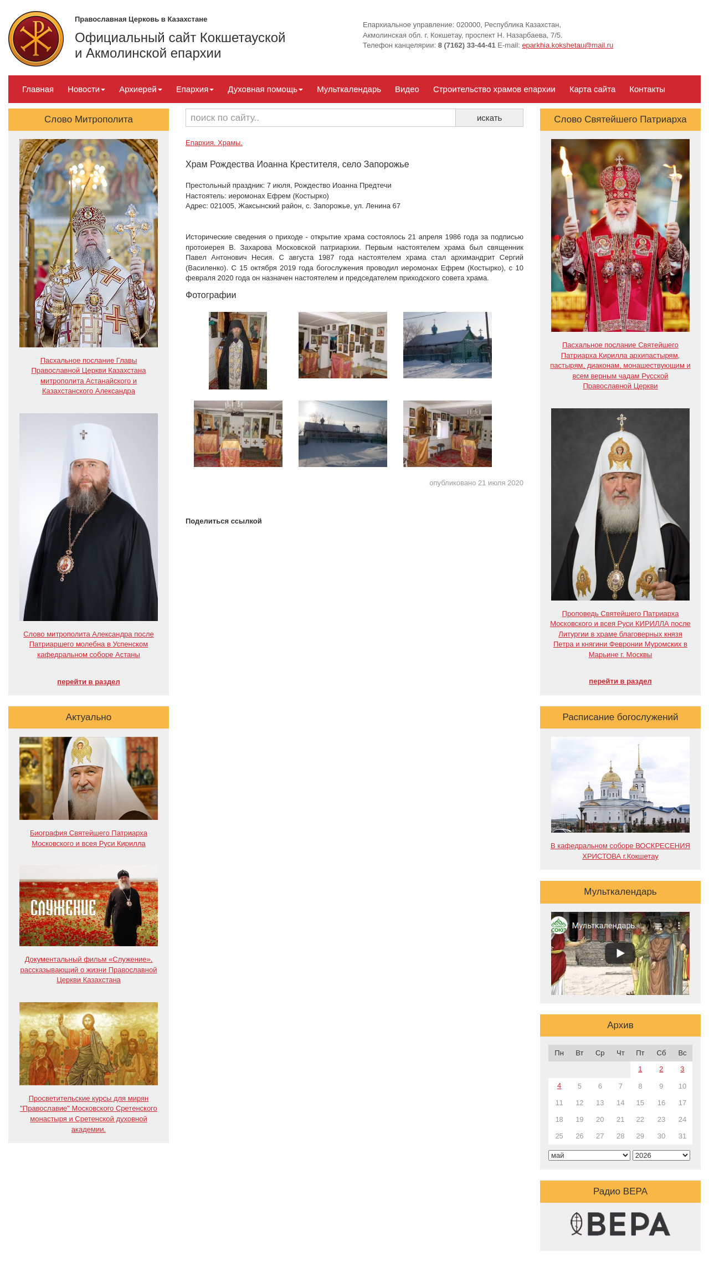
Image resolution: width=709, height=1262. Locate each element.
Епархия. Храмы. (214, 142)
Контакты (647, 89)
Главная (38, 89)
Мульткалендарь (349, 89)
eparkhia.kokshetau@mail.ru (567, 45)
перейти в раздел (88, 682)
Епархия (195, 89)
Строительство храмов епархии (494, 89)
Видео (407, 89)
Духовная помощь (265, 89)
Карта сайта (592, 89)
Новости (86, 89)
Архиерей (140, 89)
